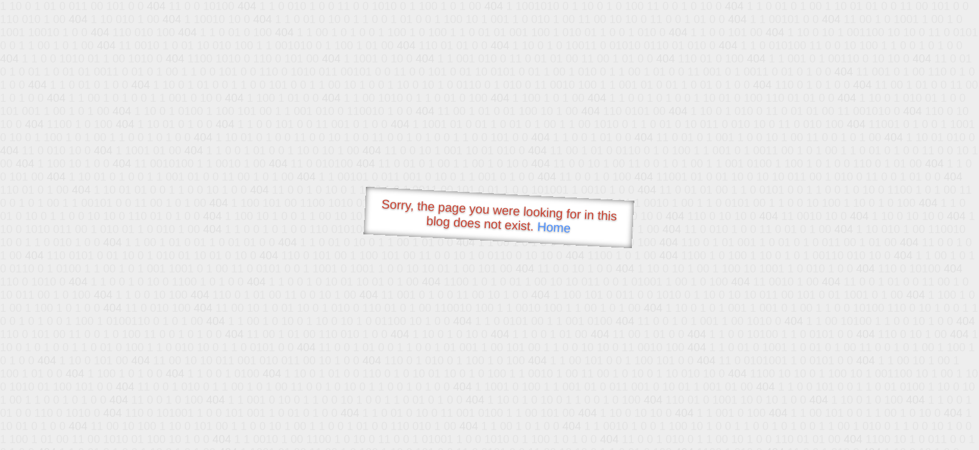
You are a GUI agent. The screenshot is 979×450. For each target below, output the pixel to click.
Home (554, 227)
